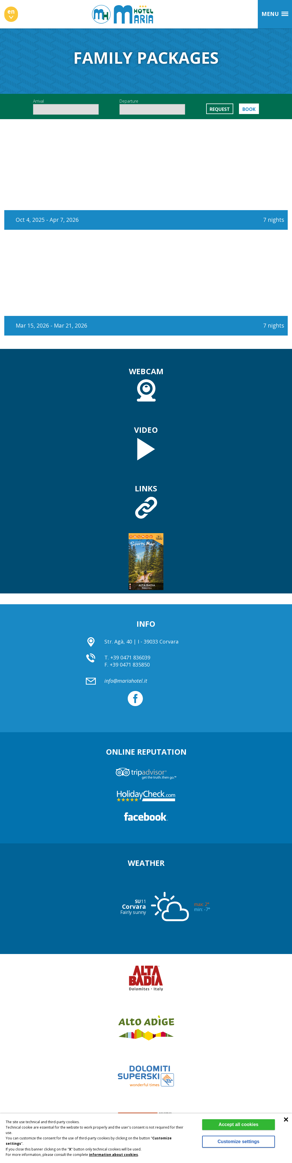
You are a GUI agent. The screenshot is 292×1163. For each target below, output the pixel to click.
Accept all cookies (239, 1124)
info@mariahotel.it (125, 680)
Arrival (66, 106)
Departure (152, 106)
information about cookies (113, 1154)
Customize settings (238, 1141)
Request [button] (220, 109)
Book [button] (249, 109)
